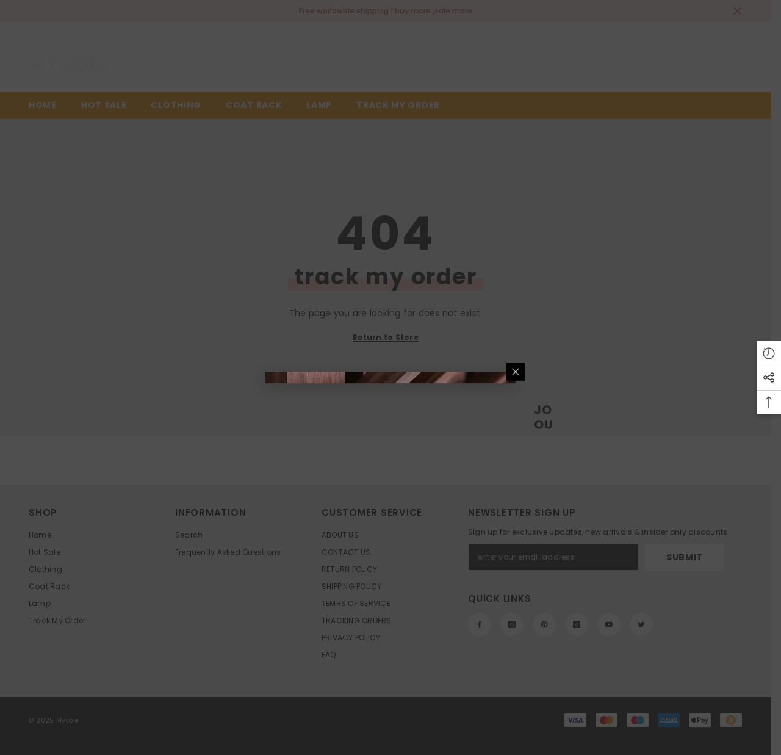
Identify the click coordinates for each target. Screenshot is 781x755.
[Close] (669, 234)
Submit (525, 372)
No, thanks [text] (532, 452)
